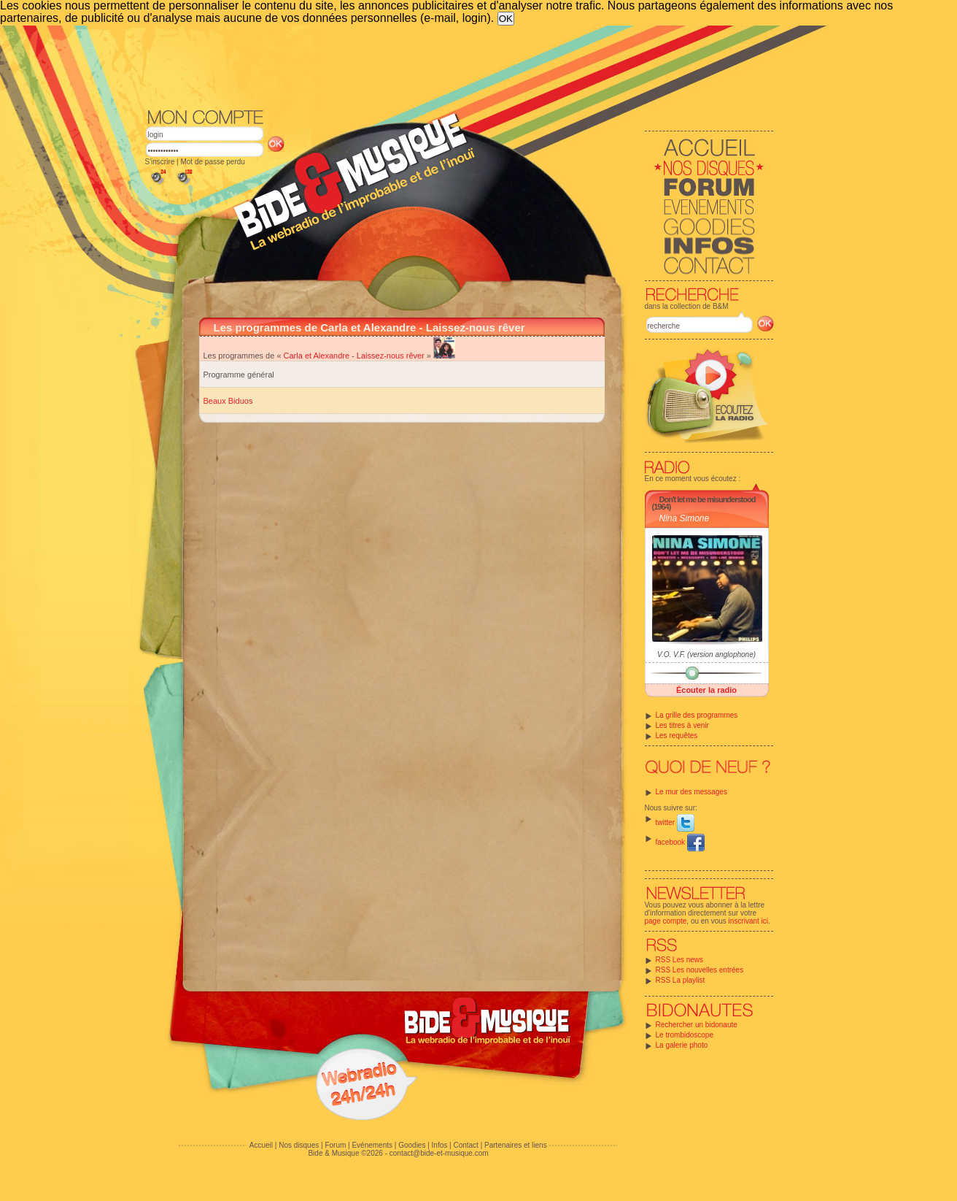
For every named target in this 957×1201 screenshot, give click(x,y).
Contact (465, 1145)
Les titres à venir (682, 725)
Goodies (411, 1145)
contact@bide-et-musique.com (439, 1153)
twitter (675, 822)
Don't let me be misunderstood (707, 499)
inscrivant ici (748, 921)
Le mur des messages (691, 792)
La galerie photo (682, 1045)
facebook (680, 842)
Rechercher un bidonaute (696, 1025)
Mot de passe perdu (212, 162)
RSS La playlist (680, 980)
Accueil (261, 1145)
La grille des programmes (697, 715)
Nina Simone (684, 518)
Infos (440, 1145)
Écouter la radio (706, 690)
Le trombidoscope (685, 1035)
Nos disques (299, 1145)
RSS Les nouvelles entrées (700, 970)
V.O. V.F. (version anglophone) (706, 655)
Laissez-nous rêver (391, 355)
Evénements (372, 1145)
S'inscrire (160, 162)
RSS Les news (680, 960)
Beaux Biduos (228, 400)
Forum (335, 1145)
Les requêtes (677, 736)
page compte (666, 921)
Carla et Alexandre (317, 355)
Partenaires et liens (515, 1145)
